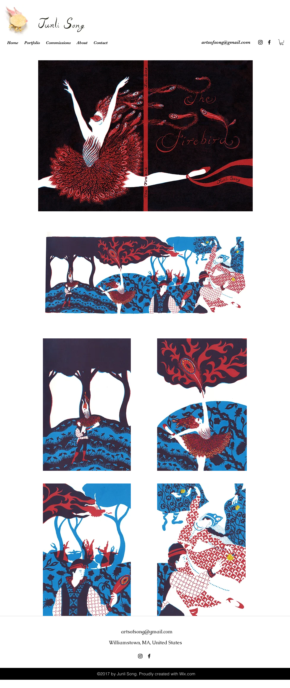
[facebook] (269, 42)
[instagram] (260, 42)
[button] (281, 42)
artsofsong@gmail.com (226, 42)
